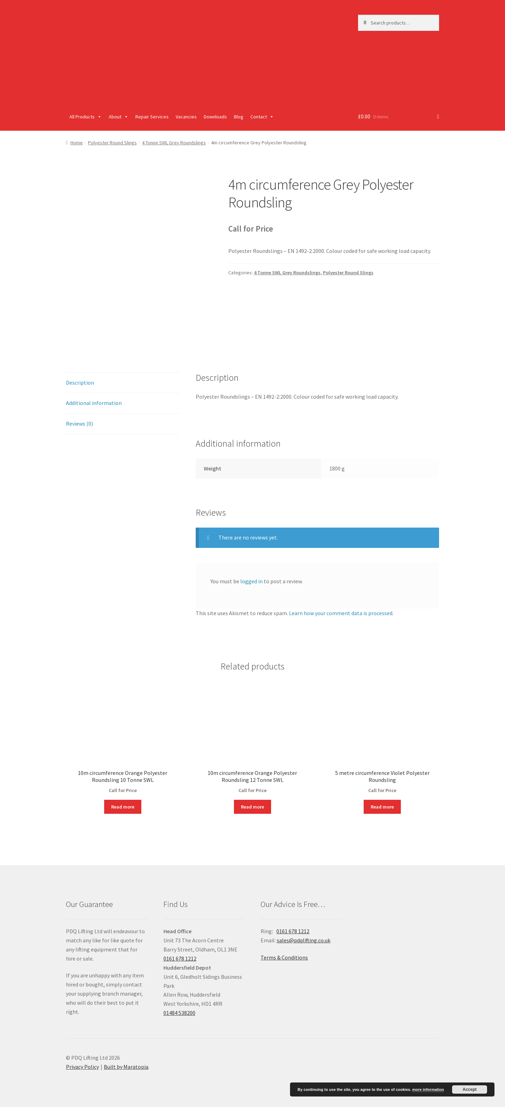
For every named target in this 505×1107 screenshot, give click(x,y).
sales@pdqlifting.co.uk (303, 940)
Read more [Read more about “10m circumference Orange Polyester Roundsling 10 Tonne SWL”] (122, 807)
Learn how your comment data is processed (340, 613)
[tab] (123, 383)
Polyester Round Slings (112, 142)
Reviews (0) (79, 423)
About (118, 117)
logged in (251, 581)
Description (80, 382)
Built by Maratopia (126, 1066)
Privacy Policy (82, 1066)
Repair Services (152, 117)
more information (428, 1089)
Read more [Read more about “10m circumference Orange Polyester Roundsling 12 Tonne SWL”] (252, 807)
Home (76, 142)
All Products (85, 117)
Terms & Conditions (284, 957)
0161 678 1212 (179, 958)
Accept (470, 1089)
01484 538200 (179, 1012)
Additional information (94, 402)
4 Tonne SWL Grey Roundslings (174, 142)
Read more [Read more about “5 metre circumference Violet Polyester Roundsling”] (382, 807)
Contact (262, 117)
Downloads (215, 117)
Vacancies (186, 117)
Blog (238, 117)
